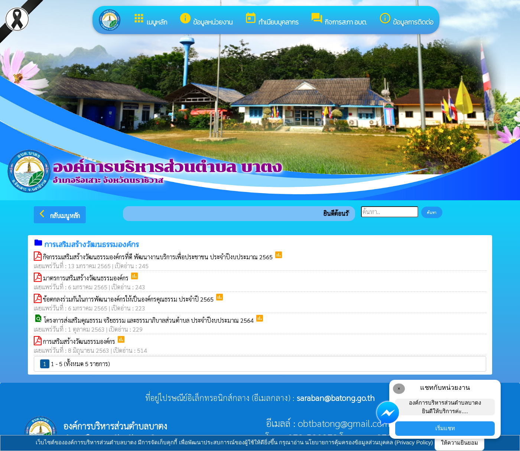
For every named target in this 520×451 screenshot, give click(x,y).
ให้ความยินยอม (459, 443)
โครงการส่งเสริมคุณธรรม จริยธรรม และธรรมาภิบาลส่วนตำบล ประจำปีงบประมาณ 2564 (149, 320)
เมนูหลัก (150, 19)
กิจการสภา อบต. (339, 19)
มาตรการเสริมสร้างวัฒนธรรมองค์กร (86, 278)
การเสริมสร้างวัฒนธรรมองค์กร (80, 341)
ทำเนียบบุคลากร (271, 19)
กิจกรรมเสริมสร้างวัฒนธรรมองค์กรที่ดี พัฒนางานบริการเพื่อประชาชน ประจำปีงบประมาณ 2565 (158, 257)
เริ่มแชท (445, 428)
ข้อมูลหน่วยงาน (206, 19)
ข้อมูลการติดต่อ (406, 19)
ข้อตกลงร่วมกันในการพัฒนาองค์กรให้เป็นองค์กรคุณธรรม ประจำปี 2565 (129, 299)
